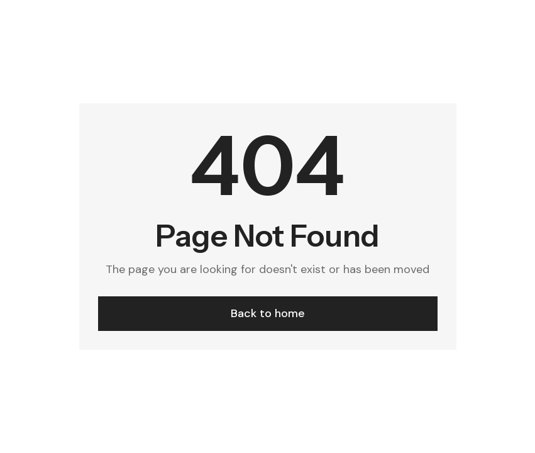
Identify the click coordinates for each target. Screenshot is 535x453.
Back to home (268, 313)
